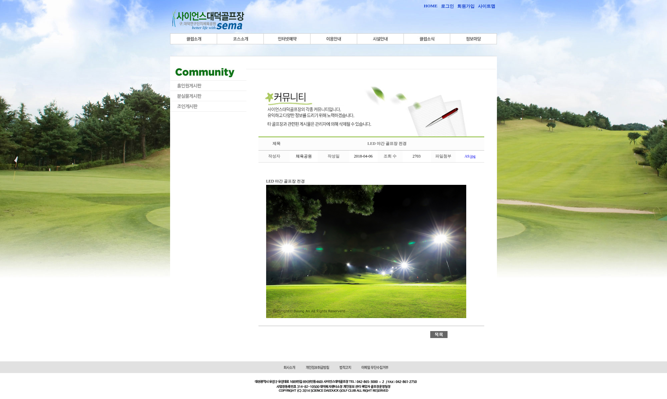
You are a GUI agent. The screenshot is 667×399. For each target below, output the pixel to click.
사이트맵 (486, 6)
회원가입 (466, 6)
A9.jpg (470, 156)
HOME (431, 5)
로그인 (447, 6)
